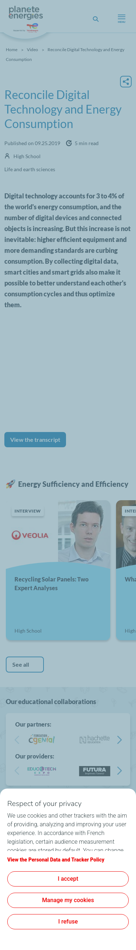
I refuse (68, 921)
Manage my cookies (68, 900)
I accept (68, 878)
